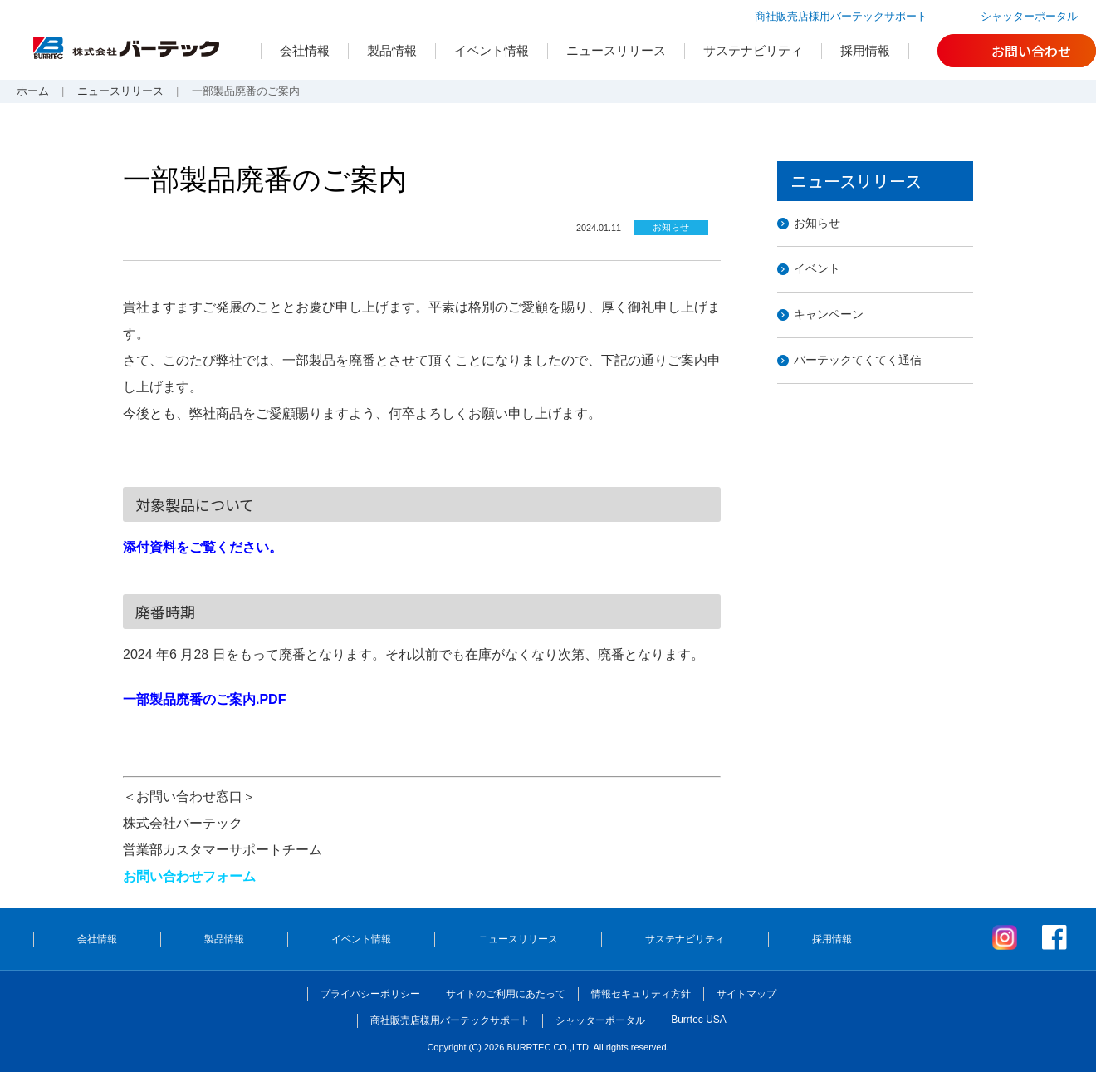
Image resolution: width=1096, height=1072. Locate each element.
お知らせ (817, 222)
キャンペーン (829, 314)
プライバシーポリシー (370, 994)
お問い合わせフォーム (189, 876)
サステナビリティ (753, 50)
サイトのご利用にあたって (505, 994)
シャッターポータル (1029, 16)
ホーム (33, 91)
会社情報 (305, 50)
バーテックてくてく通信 (858, 359)
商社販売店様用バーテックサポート (841, 16)
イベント (817, 268)
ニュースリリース (616, 50)
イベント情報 (491, 50)
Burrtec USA (699, 1019)
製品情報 (392, 50)
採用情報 (865, 50)
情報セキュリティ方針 (641, 994)
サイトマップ (746, 994)
